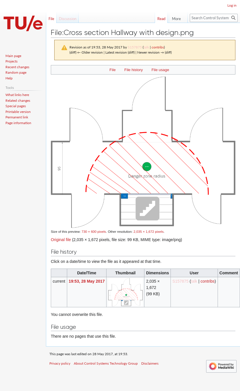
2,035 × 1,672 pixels (148, 231)
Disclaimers (149, 363)
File (112, 70)
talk (146, 47)
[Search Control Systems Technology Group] (214, 18)
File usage (160, 70)
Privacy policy (59, 363)
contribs (158, 47)
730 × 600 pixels (94, 231)
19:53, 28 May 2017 (86, 281)
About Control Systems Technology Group (106, 363)
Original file (61, 239)
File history (133, 70)
